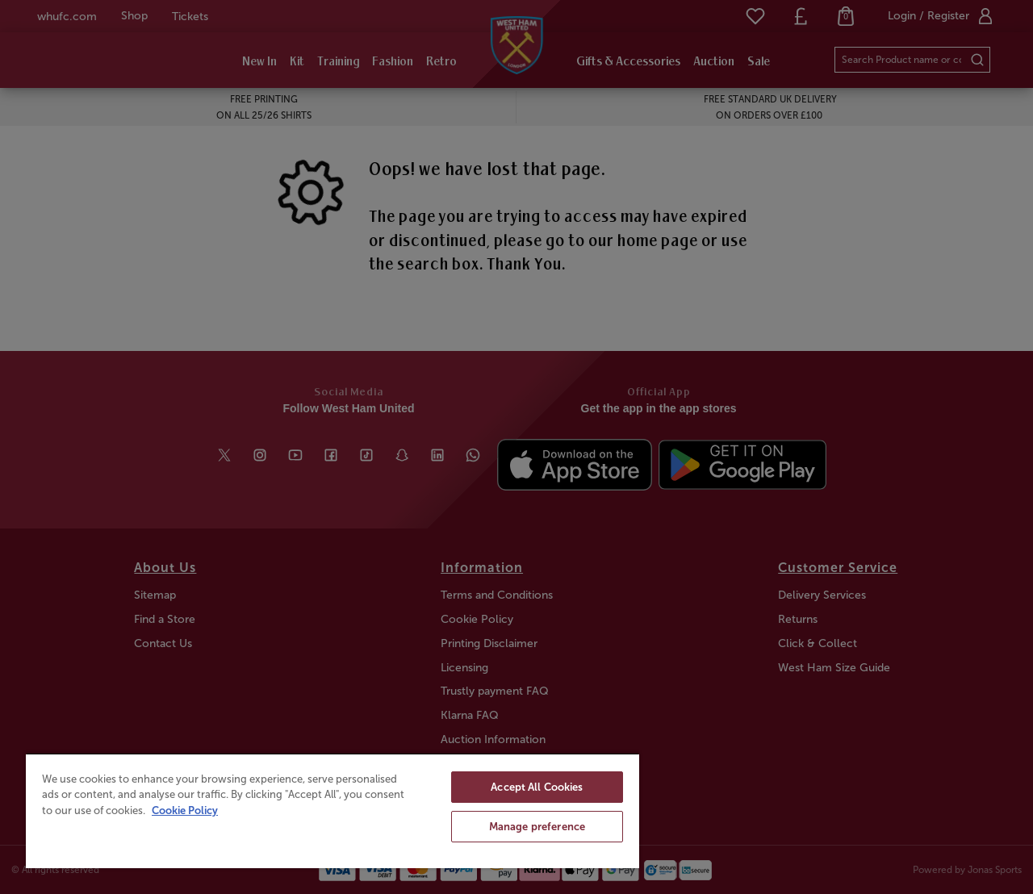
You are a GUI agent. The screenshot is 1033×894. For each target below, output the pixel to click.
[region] (332, 810)
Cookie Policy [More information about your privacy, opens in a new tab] (185, 810)
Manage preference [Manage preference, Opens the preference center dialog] (537, 827)
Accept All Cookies (537, 787)
